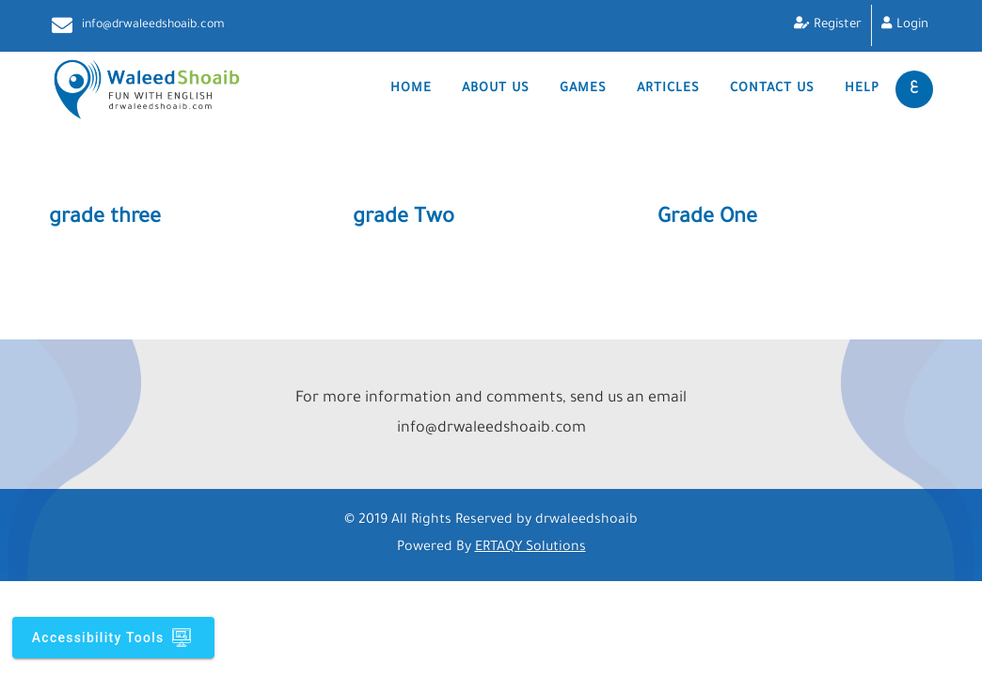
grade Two (403, 219)
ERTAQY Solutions (530, 548)
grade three (105, 219)
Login (912, 25)
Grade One (707, 219)
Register (838, 25)
